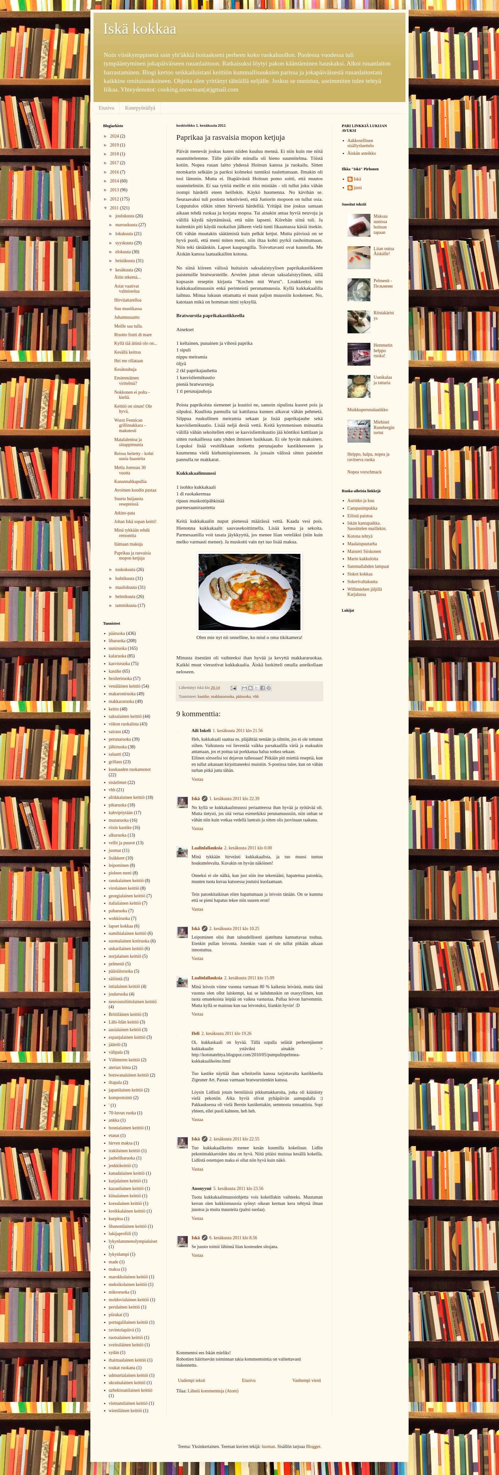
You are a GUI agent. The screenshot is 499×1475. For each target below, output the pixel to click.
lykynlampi (119, 1254)
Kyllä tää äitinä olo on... (135, 343)
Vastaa (197, 779)
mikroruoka (119, 1292)
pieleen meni (120, 873)
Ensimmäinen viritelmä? (126, 381)
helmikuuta (126, 596)
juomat (115, 850)
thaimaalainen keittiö (127, 1360)
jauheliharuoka (122, 1158)
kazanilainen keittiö (126, 1188)
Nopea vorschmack (365, 472)
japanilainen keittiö (126, 1090)
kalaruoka (117, 656)
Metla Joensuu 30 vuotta (130, 470)
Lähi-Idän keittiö (124, 1022)
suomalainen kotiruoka (129, 941)
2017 (115, 162)
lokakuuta (124, 233)
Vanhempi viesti (306, 1380)
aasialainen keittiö (125, 1029)
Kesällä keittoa (127, 352)
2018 (115, 154)
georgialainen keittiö (127, 896)
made (113, 1262)
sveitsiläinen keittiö (126, 1344)
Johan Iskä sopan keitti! (135, 521)
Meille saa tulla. (128, 326)
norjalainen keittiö (125, 956)
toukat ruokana (122, 1367)
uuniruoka (118, 648)
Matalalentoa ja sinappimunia (128, 442)
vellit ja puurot (122, 842)
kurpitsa (116, 1218)
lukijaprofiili (120, 1233)
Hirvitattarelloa (128, 300)
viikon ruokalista (124, 724)
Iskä (196, 798)
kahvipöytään (121, 812)
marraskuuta (126, 224)
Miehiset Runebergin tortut (384, 427)
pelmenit (116, 964)
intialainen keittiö (124, 986)
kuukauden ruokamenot (130, 769)
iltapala (115, 1082)
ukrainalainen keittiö (127, 1382)
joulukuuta (125, 216)
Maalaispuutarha (362, 543)
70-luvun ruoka (122, 1113)
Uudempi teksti (191, 1380)
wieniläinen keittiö (125, 1410)
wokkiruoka (119, 918)
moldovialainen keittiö (129, 1299)
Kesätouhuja (125, 369)
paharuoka (118, 910)
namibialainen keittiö (128, 933)
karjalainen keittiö (125, 1181)
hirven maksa (121, 1143)
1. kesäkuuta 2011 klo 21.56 (238, 730)
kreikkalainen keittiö (127, 1211)
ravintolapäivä (121, 1330)
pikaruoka (118, 805)
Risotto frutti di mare (133, 334)
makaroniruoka (122, 693)
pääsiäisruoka (121, 971)
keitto (114, 709)
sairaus (115, 731)
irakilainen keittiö (124, 1150)
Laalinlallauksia (207, 848)
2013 (115, 189)
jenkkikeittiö (120, 1165)
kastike (203, 696)
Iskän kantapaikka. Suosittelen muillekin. (367, 526)
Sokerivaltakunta (363, 581)
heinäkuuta (125, 260)
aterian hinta (120, 1067)
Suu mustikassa (128, 308)
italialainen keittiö (125, 903)
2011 (115, 208)
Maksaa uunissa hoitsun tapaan (381, 224)
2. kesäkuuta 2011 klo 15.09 (249, 977)
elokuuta (123, 251)
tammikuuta (126, 605)
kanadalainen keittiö (127, 1173)
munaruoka (119, 820)
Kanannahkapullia (130, 481)
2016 (115, 172)
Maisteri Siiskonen (364, 551)
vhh (256, 696)
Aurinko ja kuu (361, 500)
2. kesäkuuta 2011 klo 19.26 (226, 1033)
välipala (116, 1052)
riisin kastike (120, 827)
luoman (268, 1446)
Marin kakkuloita (363, 558)
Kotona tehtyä (360, 536)
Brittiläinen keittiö (125, 1014)
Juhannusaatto (126, 317)
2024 (115, 136)
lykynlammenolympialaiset (133, 1241)
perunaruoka (120, 739)
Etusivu (106, 108)
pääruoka (243, 696)
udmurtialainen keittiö (128, 1375)
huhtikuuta (125, 578)
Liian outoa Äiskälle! (384, 251)
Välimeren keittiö (124, 1059)
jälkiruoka (118, 746)
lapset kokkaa (121, 926)
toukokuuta (126, 569)
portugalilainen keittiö (128, 1322)
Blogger (313, 1446)
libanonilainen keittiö (128, 1226)
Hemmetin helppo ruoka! (383, 350)
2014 (115, 181)
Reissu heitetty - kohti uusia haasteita (133, 456)
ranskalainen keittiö (126, 880)
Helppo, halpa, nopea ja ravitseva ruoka (369, 457)
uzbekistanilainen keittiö (130, 1390)
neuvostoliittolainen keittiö (133, 1001)
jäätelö (115, 1044)
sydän (114, 1352)
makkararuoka (222, 696)
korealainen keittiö (125, 1203)
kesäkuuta (124, 270)
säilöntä (116, 978)
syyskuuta (124, 243)
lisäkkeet (117, 858)
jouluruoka (118, 994)
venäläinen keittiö (125, 686)
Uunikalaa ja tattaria (383, 380)
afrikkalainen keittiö (127, 797)
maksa (114, 1269)
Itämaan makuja (128, 544)
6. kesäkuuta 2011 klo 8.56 (233, 1237)
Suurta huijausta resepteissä (128, 501)
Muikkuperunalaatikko (368, 409)
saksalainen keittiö (125, 716)
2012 (115, 199)
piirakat (116, 1314)
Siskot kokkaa (360, 574)
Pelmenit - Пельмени (383, 283)
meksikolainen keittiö (128, 1284)
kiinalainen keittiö (125, 1195)
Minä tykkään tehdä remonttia (132, 533)
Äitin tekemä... (127, 277)
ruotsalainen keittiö (126, 1337)
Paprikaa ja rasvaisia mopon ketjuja (132, 556)
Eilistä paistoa (360, 515)
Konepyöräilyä (140, 108)
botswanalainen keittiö (129, 1075)
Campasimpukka (362, 508)
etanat (114, 1135)
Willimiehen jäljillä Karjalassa (365, 592)
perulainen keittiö (124, 1307)
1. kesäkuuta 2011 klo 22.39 (234, 798)
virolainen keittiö (124, 888)
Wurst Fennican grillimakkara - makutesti (130, 425)
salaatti (115, 754)
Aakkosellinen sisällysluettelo (361, 143)
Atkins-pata (124, 513)
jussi (358, 187)
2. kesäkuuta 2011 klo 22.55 (234, 1139)
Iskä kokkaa (140, 28)
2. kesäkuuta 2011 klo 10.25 (234, 928)
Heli (196, 1033)
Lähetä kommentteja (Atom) (213, 1391)
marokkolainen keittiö (128, 1276)
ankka (114, 1120)
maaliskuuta (126, 587)
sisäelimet (118, 782)
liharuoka (117, 640)
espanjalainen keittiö (127, 1037)
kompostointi (120, 1097)
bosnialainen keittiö (126, 1127)
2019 (115, 145)
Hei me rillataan (128, 360)
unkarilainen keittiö (126, 948)
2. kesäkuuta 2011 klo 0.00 (248, 848)
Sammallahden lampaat (368, 566)
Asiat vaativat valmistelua (127, 289)
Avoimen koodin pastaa (135, 490)
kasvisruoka (119, 663)
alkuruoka (118, 835)
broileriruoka (120, 678)
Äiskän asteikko (362, 153)
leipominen (119, 865)
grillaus (115, 761)
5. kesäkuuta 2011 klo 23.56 (238, 1188)
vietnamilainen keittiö (128, 1403)
